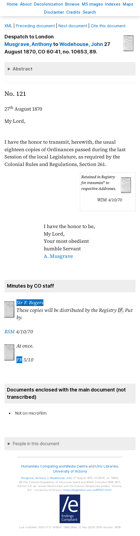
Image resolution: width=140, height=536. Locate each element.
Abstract (23, 69)
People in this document (36, 443)
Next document (72, 25)
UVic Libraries (106, 466)
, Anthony (28, 44)
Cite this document (108, 25)
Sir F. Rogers (29, 302)
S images (92, 4)
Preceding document (35, 25)
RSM (9, 331)
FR (19, 359)
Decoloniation (48, 4)
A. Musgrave (58, 256)
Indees (113, 4)
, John (81, 44)
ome (12, 4)
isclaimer (54, 12)
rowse (72, 4)
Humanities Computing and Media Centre (54, 466)
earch (89, 12)
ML (8, 25)
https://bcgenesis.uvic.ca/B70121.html (87, 489)
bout (26, 4)
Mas (128, 4)
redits (73, 12)
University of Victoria (70, 471)
